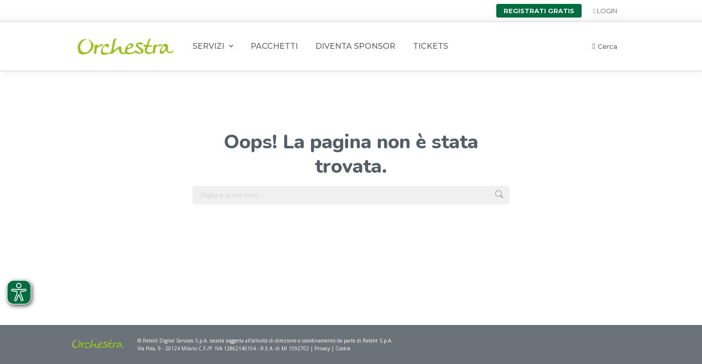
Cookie (343, 348)
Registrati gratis (539, 11)
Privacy (323, 348)
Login (605, 11)
